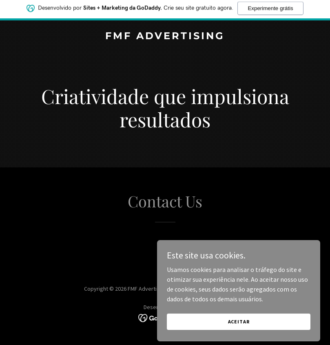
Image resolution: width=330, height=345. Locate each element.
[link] (165, 37)
